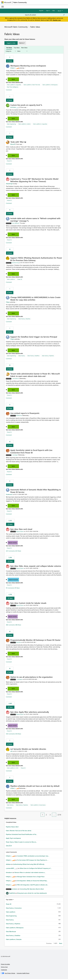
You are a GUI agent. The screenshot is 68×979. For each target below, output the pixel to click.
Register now (57, 20)
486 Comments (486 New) (13, 625)
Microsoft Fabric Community (16, 27)
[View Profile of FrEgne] (8, 302)
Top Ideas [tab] (16, 47)
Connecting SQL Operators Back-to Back (32, 889)
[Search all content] (44, 15)
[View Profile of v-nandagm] (15, 455)
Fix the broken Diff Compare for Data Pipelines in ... (32, 860)
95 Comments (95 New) (13, 588)
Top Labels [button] (9, 899)
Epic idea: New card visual (21, 529)
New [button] (13, 79)
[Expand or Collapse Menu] (2, 7)
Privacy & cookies (5, 964)
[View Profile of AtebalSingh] (9, 183)
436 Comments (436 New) (13, 734)
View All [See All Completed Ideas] (9, 846)
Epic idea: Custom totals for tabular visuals (28, 603)
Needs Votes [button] (12, 543)
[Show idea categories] (10, 51)
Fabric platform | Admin (24, 124)
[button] (11, 43)
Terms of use (4, 967)
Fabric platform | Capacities (14, 84)
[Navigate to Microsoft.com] (6, 2)
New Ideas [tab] (24, 47)
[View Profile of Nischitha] (18, 642)
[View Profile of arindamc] (14, 889)
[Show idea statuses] (22, 51)
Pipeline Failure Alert (12, 827)
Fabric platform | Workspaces (50, 84)
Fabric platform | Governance (38, 805)
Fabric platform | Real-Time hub (32, 84)
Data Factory (21, 355)
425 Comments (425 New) (13, 551)
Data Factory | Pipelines (24, 318)
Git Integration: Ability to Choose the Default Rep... (32, 881)
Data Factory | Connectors (14, 908)
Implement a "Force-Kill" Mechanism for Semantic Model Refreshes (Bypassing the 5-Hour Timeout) (34, 180)
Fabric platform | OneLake (14, 939)
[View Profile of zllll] (11, 751)
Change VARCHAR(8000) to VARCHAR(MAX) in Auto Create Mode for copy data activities (35, 298)
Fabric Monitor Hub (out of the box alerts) (18, 830)
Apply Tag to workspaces (13, 838)
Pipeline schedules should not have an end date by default (35, 786)
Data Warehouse (11, 931)
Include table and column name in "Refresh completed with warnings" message (35, 219)
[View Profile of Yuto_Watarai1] (16, 223)
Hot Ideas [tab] (9, 47)
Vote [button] (10, 61)
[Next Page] (63, 813)
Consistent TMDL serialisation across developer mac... (33, 856)
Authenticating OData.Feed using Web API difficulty (28, 864)
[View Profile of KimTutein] (13, 107)
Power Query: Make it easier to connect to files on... (21, 842)
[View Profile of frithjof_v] (12, 68)
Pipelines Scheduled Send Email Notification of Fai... (21, 834)
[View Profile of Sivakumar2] (9, 494)
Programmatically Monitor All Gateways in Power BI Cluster (35, 640)
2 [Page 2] (46, 815)
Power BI (9, 161)
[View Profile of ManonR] (12, 144)
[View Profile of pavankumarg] (15, 262)
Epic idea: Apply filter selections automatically (29, 712)
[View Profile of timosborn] (9, 872)
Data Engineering (11, 124)
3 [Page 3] (50, 815)
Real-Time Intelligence (12, 87)
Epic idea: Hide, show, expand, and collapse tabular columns (35, 566)
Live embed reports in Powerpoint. (25, 413)
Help (53, 10)
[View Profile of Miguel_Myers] (20, 531)
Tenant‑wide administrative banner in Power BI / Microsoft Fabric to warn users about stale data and (35, 374)
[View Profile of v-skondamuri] (15, 378)
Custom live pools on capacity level (25, 105)
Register (41, 10)
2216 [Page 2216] (59, 815)
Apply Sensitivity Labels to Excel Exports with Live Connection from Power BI (31, 451)
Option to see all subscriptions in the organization (31, 677)
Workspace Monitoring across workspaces (28, 65)
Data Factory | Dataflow (33, 355)
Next (60, 943)
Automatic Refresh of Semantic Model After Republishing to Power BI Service (35, 490)
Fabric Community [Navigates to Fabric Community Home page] (20, 2)
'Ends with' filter (17, 141)
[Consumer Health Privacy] (23, 973)
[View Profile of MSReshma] (19, 415)
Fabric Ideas (35, 27)
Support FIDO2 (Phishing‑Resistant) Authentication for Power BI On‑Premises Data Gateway (36, 259)
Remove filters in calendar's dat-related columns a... (30, 872)
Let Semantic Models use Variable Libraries (28, 749)
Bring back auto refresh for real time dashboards (32, 893)
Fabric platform (11, 279)
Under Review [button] (13, 580)
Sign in (48, 10)
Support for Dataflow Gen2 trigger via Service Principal (33, 336)
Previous (49, 943)
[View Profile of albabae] (8, 864)
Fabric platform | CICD (12, 768)
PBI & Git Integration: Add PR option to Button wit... (32, 885)
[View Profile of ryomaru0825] (10, 868)
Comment (9, 90)
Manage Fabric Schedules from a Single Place (30, 876)
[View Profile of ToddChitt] (12, 893)
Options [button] (21, 43)
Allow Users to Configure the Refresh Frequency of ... (36, 868)
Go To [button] (59, 10)
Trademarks (4, 969)
